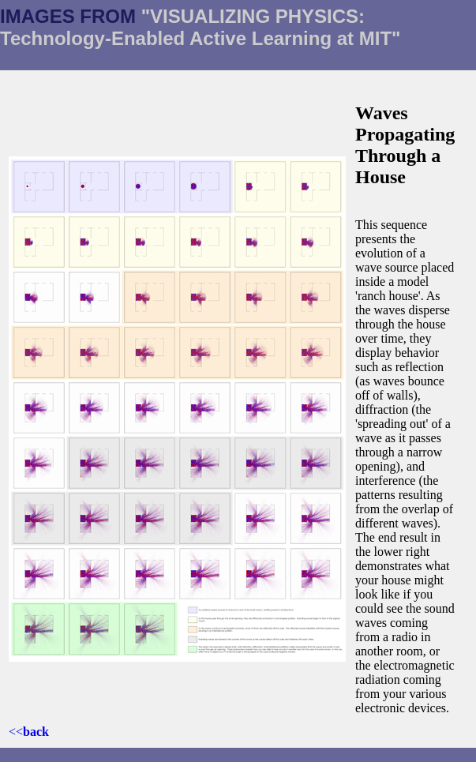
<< (29, 731)
